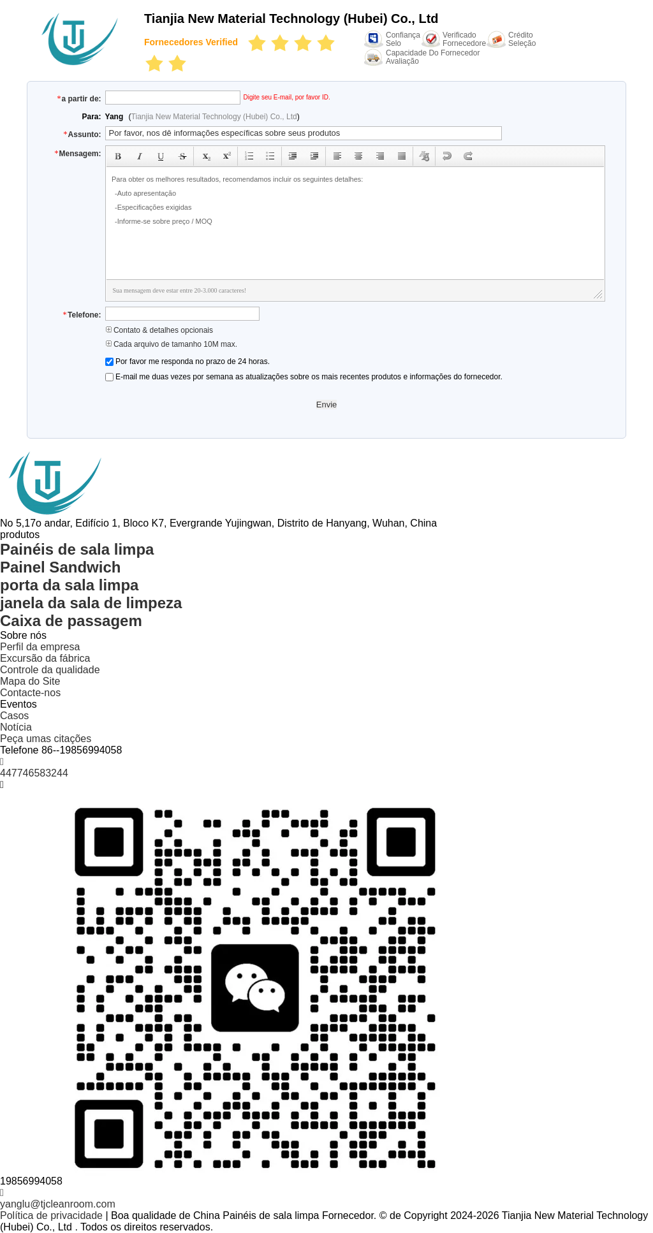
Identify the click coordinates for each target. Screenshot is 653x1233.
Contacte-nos (30, 692)
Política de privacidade (51, 1215)
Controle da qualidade (50, 669)
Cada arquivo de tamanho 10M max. (171, 344)
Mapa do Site (30, 681)
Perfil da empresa (40, 646)
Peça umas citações (45, 738)
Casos (14, 715)
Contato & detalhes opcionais (159, 330)
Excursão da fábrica (45, 658)
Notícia (16, 727)
